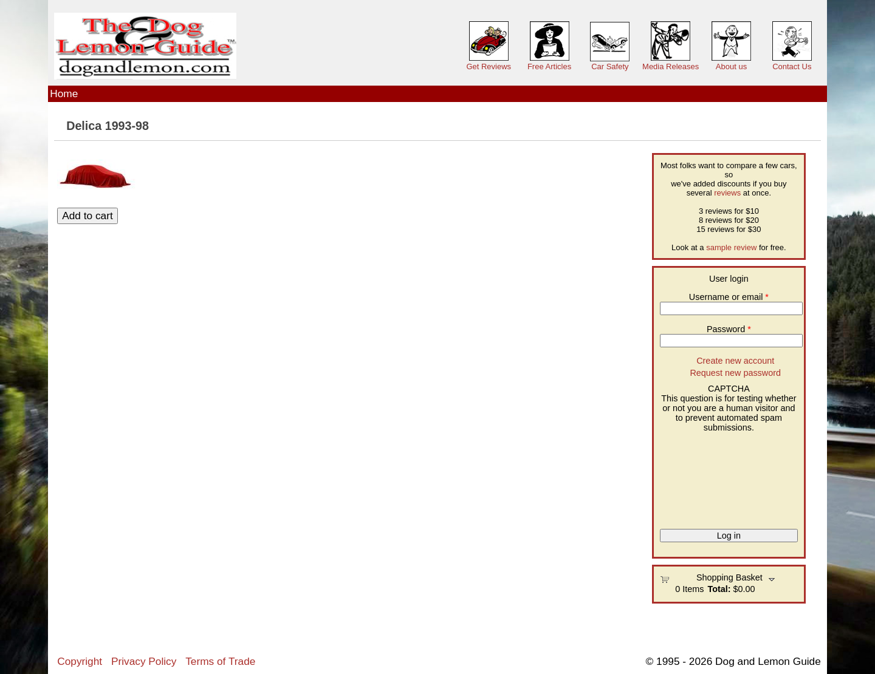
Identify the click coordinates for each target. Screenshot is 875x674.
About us (731, 66)
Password (729, 329)
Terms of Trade (220, 661)
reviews (727, 192)
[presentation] (710, 476)
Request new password (735, 373)
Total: (718, 589)
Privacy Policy (143, 661)
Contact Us (791, 66)
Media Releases (670, 66)
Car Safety (609, 66)
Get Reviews (488, 66)
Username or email (729, 297)
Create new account (735, 361)
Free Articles (549, 66)
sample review (731, 247)
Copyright (79, 661)
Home (64, 93)
